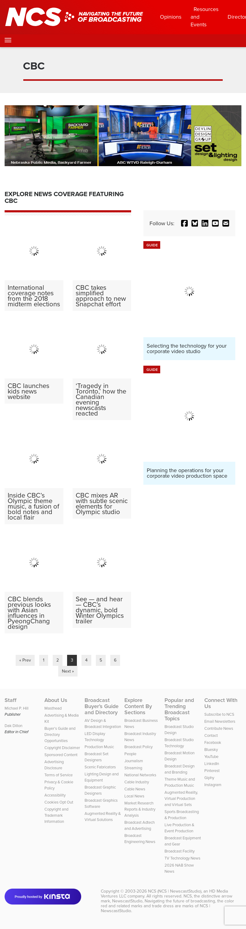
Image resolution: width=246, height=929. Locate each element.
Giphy (209, 777)
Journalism (133, 760)
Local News (134, 796)
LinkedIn (211, 763)
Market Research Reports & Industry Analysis (139, 809)
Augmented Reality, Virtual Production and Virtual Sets (181, 798)
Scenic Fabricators (100, 767)
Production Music (99, 746)
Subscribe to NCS (219, 714)
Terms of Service (58, 775)
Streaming (133, 767)
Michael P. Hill (16, 708)
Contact (211, 735)
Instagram (212, 784)
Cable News (134, 789)
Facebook (212, 742)
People (130, 753)
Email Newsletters (219, 721)
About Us (55, 700)
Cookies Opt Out (58, 802)
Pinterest (212, 770)
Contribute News (218, 728)
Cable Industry (136, 782)
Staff (11, 700)
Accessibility (55, 795)
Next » (68, 671)
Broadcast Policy (138, 746)
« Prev (25, 660)
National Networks (140, 775)
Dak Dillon (13, 725)
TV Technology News (182, 858)
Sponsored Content (61, 754)
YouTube (211, 756)
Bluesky (211, 749)
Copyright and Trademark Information (56, 815)
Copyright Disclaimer (62, 747)
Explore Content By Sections (138, 706)
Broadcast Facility (180, 851)
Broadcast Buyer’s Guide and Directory (102, 706)
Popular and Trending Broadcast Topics (179, 709)
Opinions (170, 17)
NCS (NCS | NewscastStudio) (174, 891)
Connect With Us (220, 703)
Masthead (53, 708)
